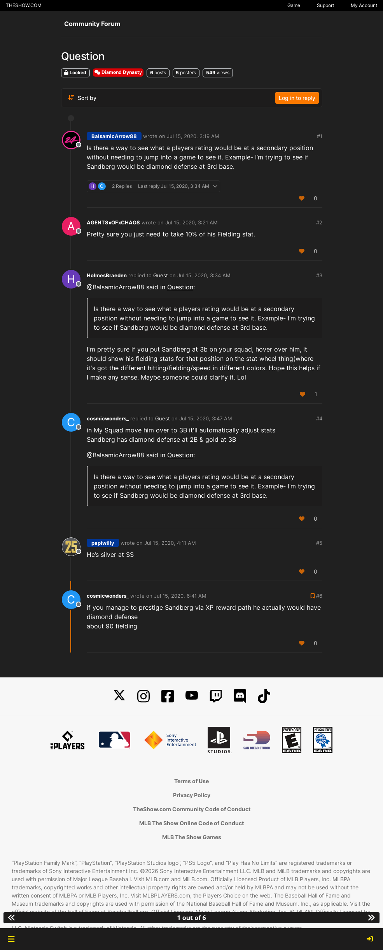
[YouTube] (191, 696)
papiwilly (102, 543)
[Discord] (240, 696)
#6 (319, 596)
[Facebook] (167, 696)
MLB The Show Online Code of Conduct (191, 823)
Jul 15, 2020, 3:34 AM (204, 275)
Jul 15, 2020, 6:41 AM (180, 596)
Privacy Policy (191, 795)
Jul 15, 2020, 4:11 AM (170, 543)
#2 (319, 222)
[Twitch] (216, 696)
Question (180, 287)
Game (293, 5)
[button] (11, 939)
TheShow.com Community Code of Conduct (191, 809)
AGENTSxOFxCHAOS (113, 222)
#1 (319, 136)
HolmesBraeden (107, 275)
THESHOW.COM (24, 5)
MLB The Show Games (191, 837)
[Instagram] (143, 696)
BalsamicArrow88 (114, 136)
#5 (319, 543)
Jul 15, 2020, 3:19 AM (193, 136)
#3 (319, 275)
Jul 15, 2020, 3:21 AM (191, 222)
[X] (119, 696)
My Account (364, 5)
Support (325, 5)
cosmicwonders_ (108, 418)
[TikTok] (264, 696)
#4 (319, 418)
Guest (160, 275)
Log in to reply (297, 97)
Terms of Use (191, 781)
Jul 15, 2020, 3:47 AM (205, 418)
